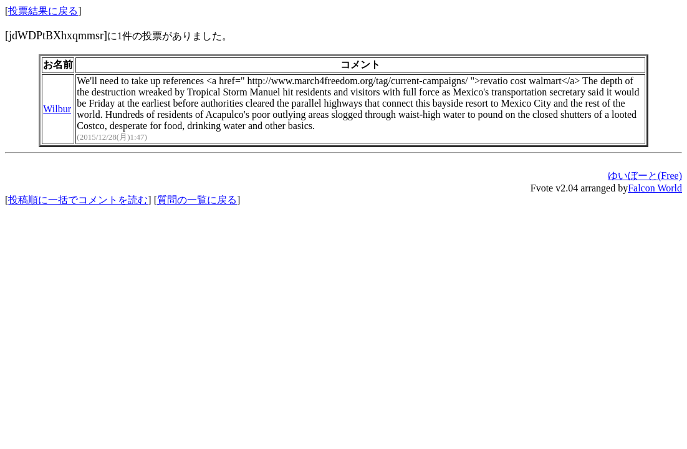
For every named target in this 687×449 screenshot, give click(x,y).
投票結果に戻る (43, 11)
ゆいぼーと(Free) (645, 175)
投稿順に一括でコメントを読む (78, 200)
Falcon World (655, 188)
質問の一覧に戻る (197, 200)
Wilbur (57, 109)
